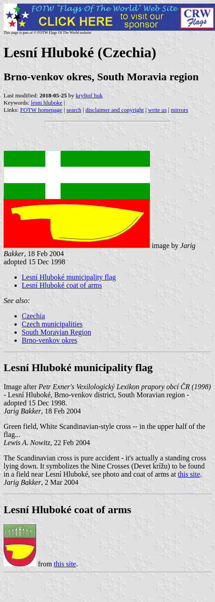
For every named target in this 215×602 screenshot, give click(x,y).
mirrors (179, 109)
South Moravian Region (56, 332)
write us (157, 109)
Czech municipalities (52, 324)
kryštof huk (89, 95)
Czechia (33, 316)
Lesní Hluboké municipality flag (69, 277)
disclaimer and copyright (114, 109)
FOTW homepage (41, 109)
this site (189, 474)
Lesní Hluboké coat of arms (62, 285)
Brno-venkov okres (49, 340)
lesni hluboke (46, 102)
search (73, 109)
